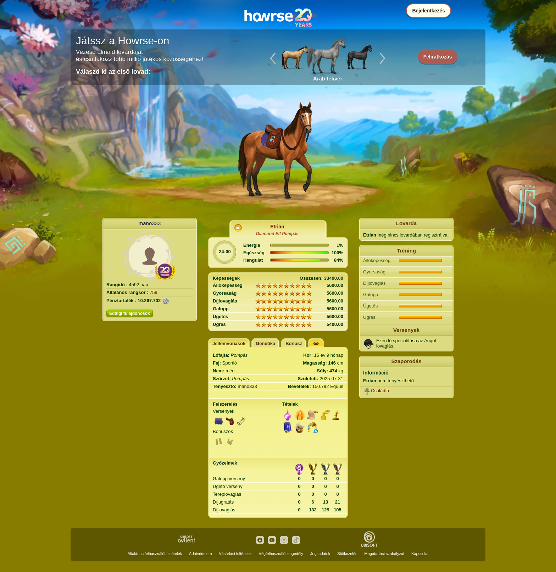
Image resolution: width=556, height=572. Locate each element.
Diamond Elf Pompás (277, 233)
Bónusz (293, 343)
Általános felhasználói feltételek (155, 553)
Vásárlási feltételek (235, 553)
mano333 (150, 223)
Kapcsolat (419, 553)
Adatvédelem (200, 553)
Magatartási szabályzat (385, 553)
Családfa (380, 390)
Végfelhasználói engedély (281, 553)
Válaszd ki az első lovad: (113, 71)
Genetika (265, 343)
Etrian (277, 226)
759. (154, 292)
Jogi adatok (320, 553)
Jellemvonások (228, 343)
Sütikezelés (347, 553)
